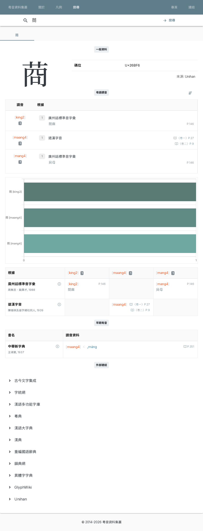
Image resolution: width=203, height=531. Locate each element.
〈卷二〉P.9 (186, 143)
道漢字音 (55, 138)
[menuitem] (101, 381)
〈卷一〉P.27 (185, 138)
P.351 (190, 346)
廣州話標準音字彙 (62, 118)
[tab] (17, 35)
